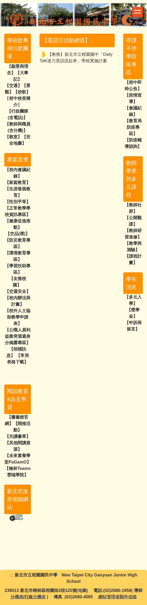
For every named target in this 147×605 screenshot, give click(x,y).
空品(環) (18, 233)
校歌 (22, 92)
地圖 (82, 590)
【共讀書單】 (17, 436)
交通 (13, 85)
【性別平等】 (17, 201)
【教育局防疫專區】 (133, 127)
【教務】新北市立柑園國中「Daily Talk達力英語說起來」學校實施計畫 (76, 57)
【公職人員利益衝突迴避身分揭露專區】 (17, 336)
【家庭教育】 (17, 182)
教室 (13, 137)
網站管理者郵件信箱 (117, 597)
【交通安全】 (17, 291)
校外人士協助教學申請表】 (18, 317)
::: (75, 5)
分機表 (16, 597)
